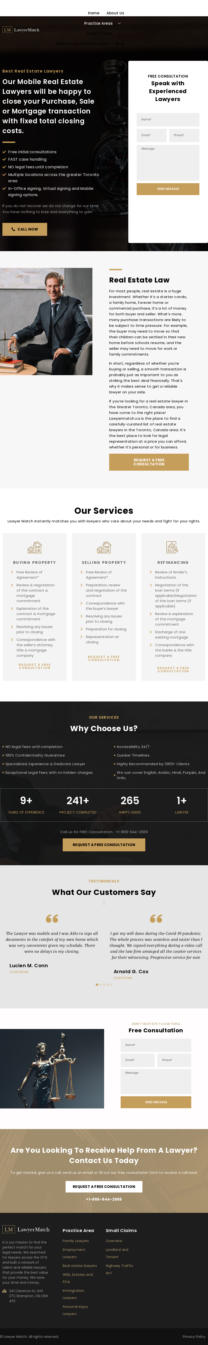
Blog (120, 43)
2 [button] (100, 985)
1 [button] (97, 984)
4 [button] (108, 985)
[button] (24, 229)
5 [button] (111, 985)
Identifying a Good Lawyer (82, 43)
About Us (115, 13)
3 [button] (104, 985)
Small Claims (105, 33)
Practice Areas (104, 23)
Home (93, 13)
